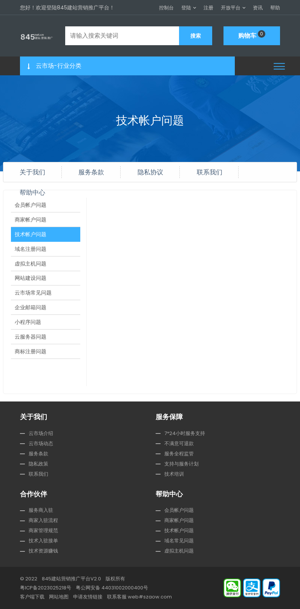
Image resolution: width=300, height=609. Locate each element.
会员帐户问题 (30, 205)
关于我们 (32, 172)
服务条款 (91, 172)
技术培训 (174, 474)
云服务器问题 (30, 344)
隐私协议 (150, 172)
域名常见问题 (179, 540)
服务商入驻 (41, 510)
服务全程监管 (179, 453)
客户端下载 (32, 596)
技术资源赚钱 (43, 550)
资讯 (258, 7)
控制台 (166, 7)
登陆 (186, 7)
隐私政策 (38, 463)
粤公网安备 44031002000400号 (112, 587)
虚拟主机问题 (30, 267)
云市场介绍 (41, 433)
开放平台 (230, 7)
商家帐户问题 (30, 220)
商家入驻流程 (43, 520)
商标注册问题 (30, 359)
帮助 (275, 7)
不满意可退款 (179, 443)
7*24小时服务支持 (184, 433)
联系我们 (209, 172)
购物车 (251, 35)
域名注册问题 (30, 251)
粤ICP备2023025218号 (45, 587)
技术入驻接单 (43, 540)
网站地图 (59, 596)
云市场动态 (41, 443)
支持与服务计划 (181, 463)
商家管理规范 (43, 530)
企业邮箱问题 (30, 313)
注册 (208, 7)
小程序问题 (28, 329)
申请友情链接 (88, 596)
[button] (279, 66)
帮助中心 (32, 192)
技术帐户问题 (30, 236)
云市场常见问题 (33, 298)
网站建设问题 (30, 282)
